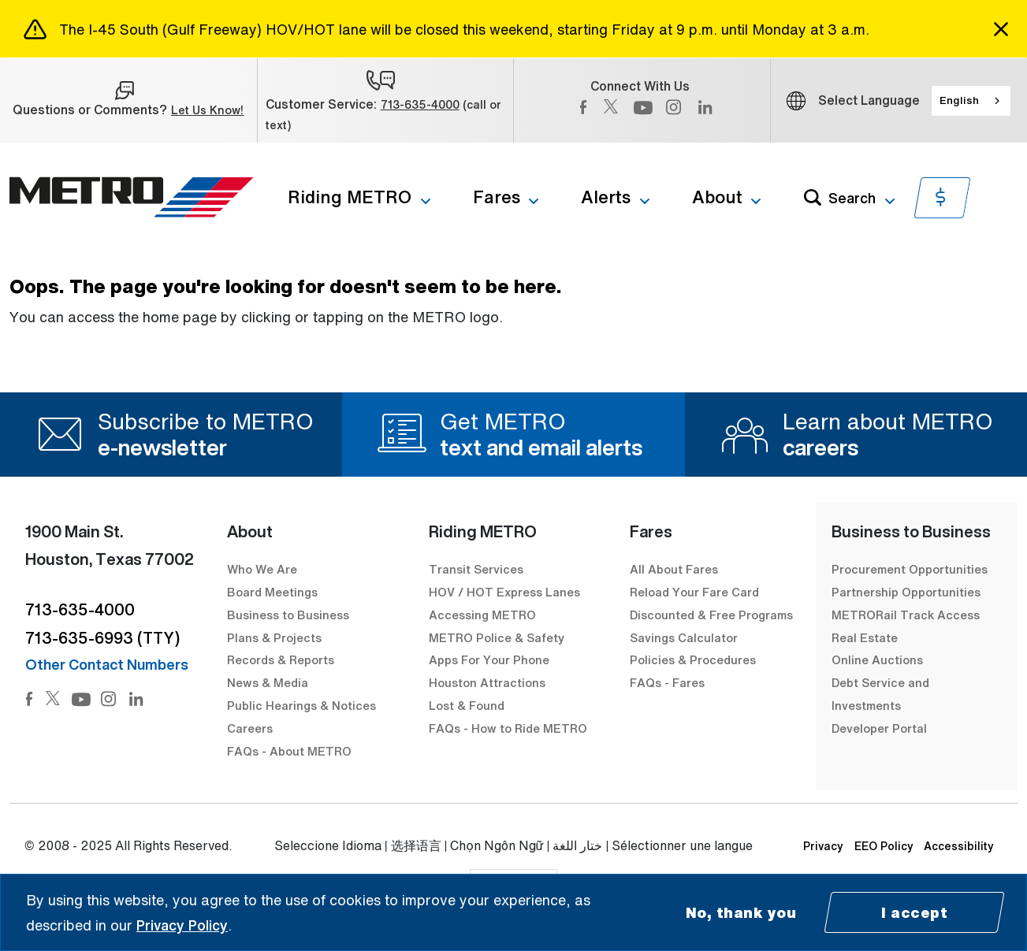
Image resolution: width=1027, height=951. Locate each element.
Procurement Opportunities (910, 569)
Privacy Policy (182, 925)
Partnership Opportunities (906, 591)
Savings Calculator (684, 637)
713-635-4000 (420, 104)
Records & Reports (280, 659)
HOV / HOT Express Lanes (504, 591)
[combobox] (971, 101)
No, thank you (741, 912)
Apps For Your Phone (489, 659)
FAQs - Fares (667, 682)
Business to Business (288, 614)
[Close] (1001, 29)
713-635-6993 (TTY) (102, 637)
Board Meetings (272, 591)
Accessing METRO (482, 614)
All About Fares (674, 569)
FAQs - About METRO (289, 751)
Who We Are (262, 569)
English (959, 100)
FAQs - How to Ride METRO (508, 728)
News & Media (267, 682)
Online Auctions (877, 659)
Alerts (606, 197)
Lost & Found (466, 705)
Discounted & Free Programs (711, 614)
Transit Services (476, 569)
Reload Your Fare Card (694, 591)
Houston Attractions (487, 682)
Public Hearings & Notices (301, 705)
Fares (496, 197)
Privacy (823, 846)
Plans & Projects (276, 637)
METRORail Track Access (906, 614)
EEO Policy (884, 846)
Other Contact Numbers (106, 664)
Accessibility (959, 846)
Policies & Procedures (693, 659)
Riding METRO (349, 197)
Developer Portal (879, 728)
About (717, 197)
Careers (250, 728)
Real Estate (865, 637)
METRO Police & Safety (496, 637)
